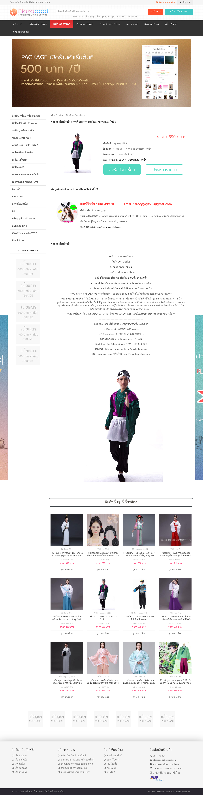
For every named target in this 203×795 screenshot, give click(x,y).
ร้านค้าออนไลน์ (113, 755)
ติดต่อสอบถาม (21, 32)
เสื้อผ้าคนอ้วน (132, 16)
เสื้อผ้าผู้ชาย (101, 16)
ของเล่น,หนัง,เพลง (21, 138)
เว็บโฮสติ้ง (110, 764)
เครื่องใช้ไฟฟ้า (19, 160)
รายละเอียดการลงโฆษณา (72, 768)
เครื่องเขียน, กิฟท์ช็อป (23, 152)
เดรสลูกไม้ (111, 16)
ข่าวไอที (109, 772)
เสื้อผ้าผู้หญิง (90, 16)
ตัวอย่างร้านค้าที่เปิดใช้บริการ (74, 772)
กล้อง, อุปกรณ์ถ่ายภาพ (23, 218)
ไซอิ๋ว (143, 160)
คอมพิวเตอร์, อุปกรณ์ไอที (25, 145)
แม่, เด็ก (16, 189)
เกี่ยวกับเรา (171, 24)
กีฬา (14, 211)
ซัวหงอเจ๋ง (134, 160)
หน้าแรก (17, 24)
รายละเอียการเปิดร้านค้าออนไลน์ (76, 759)
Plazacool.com (163, 791)
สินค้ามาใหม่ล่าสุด (75, 115)
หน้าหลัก (57, 115)
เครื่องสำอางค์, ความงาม (24, 123)
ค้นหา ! (155, 11)
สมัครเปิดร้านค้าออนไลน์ (72, 755)
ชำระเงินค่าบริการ (109, 24)
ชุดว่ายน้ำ (121, 16)
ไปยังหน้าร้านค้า (164, 169)
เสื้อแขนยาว (19, 772)
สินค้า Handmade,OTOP (24, 233)
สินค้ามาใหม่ (151, 24)
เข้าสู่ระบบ (185, 2)
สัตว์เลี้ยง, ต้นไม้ (20, 204)
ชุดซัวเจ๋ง (123, 160)
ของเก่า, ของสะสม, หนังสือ (25, 174)
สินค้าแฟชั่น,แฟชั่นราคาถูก (26, 116)
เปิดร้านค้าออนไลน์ (166, 2)
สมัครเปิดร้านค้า (179, 11)
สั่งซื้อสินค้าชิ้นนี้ (122, 169)
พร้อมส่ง (113, 160)
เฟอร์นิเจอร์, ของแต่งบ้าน (25, 182)
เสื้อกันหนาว (19, 768)
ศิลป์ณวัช (110, 768)
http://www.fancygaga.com (109, 227)
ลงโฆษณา (132, 24)
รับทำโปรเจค (112, 759)
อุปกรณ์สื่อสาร (19, 226)
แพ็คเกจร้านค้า (61, 24)
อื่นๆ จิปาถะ (18, 240)
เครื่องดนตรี (18, 167)
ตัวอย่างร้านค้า (84, 24)
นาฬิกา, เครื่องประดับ (23, 130)
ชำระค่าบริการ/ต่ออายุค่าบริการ (75, 764)
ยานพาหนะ (18, 196)
